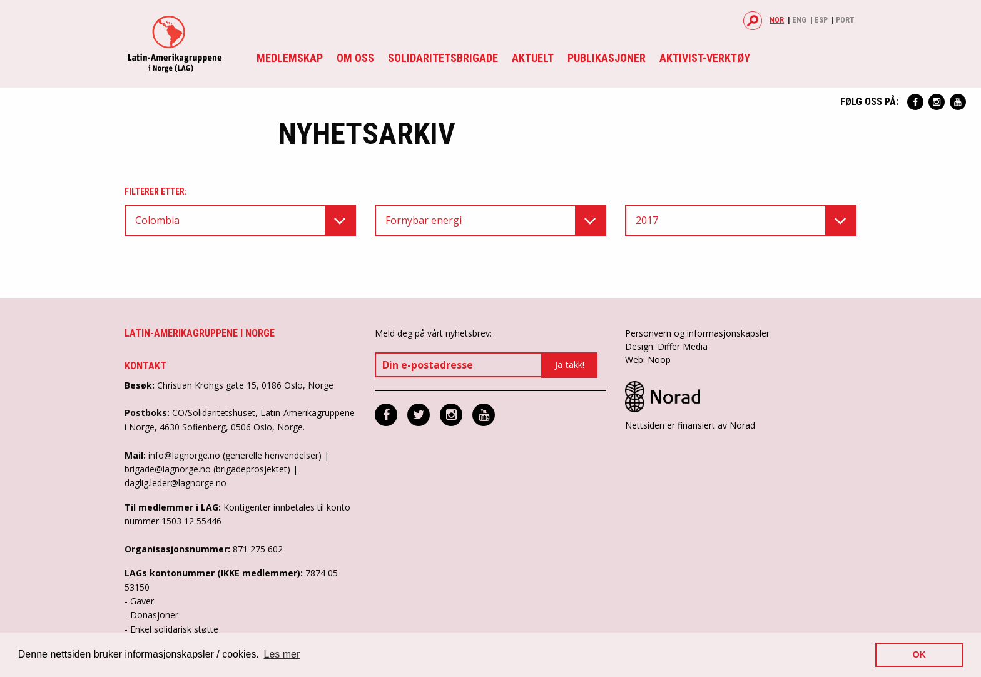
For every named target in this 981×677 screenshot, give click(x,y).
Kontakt (145, 366)
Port (845, 20)
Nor (777, 20)
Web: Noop (648, 359)
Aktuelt (533, 57)
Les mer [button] (282, 654)
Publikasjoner (606, 57)
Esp (821, 20)
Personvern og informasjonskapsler (697, 333)
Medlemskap (290, 57)
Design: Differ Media (666, 346)
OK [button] (919, 654)
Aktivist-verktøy (704, 57)
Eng (799, 20)
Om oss (355, 57)
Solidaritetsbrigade (443, 57)
